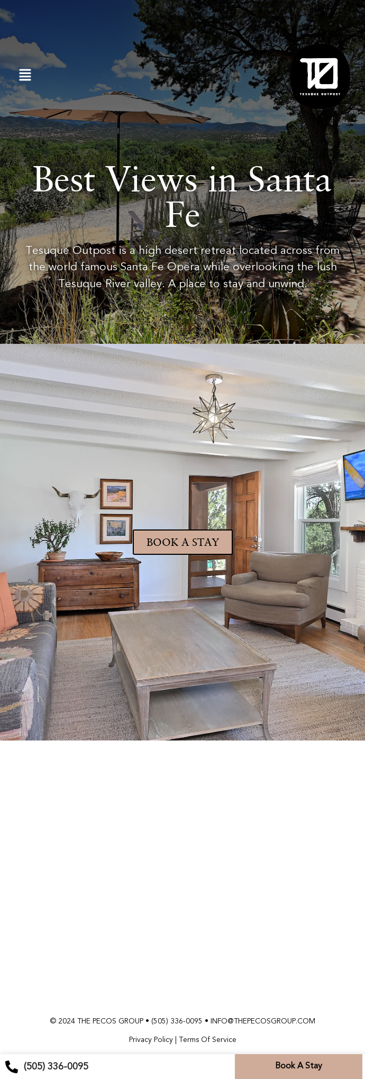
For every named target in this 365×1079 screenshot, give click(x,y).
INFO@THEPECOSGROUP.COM (263, 1021)
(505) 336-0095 (177, 1021)
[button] (24, 75)
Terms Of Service (207, 1039)
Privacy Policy (151, 1039)
